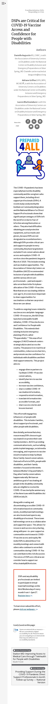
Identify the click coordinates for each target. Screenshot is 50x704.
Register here (25, 596)
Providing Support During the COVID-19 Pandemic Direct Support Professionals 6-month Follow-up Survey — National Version (29, 675)
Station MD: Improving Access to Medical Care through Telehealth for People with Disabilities (30, 656)
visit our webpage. (28, 609)
